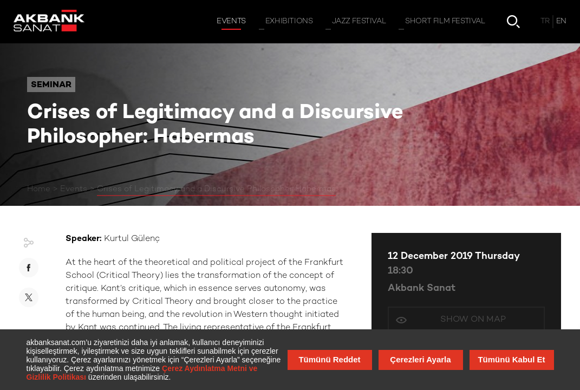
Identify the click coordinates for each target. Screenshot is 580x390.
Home (38, 189)
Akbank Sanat (421, 288)
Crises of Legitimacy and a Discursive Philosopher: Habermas (216, 189)
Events (73, 189)
